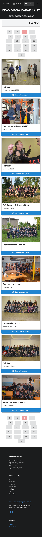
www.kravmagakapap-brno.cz (20, 502)
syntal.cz (12, 524)
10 (17, 41)
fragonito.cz (13, 526)
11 (25, 41)
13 (9, 46)
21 (21, 55)
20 (34, 50)
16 (34, 46)
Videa (11, 491)
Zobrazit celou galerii (20, 95)
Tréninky (17, 4)
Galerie (28, 4)
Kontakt (12, 494)
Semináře (12, 486)
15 (26, 46)
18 (17, 50)
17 (9, 50)
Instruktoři (12, 482)
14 (17, 46)
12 (34, 41)
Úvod (6, 4)
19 (26, 50)
